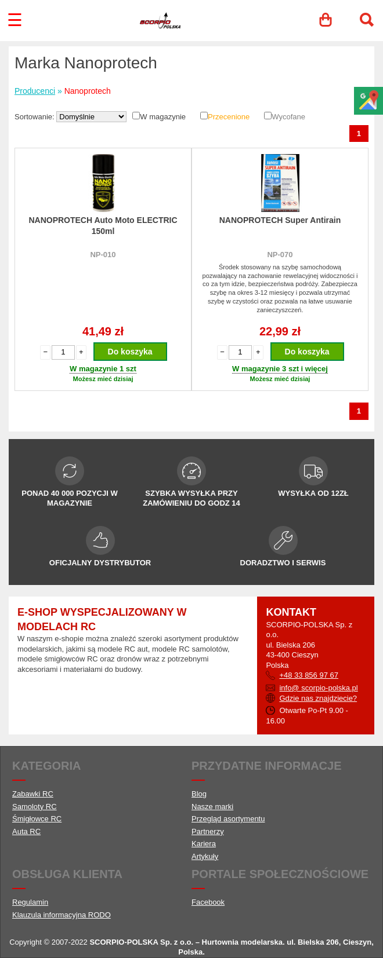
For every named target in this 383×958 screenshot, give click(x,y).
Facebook (208, 902)
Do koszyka (130, 351)
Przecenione (229, 116)
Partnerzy (208, 831)
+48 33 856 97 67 (308, 675)
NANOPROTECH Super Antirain (280, 220)
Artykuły (205, 856)
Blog (199, 793)
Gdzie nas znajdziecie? (318, 698)
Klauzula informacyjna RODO (61, 915)
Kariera (204, 843)
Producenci (35, 91)
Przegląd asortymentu (228, 818)
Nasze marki (212, 806)
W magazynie (163, 116)
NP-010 (102, 254)
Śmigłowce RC (37, 818)
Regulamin (30, 902)
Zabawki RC (32, 793)
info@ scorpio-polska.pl (318, 687)
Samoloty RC (34, 806)
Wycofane (288, 116)
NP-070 (279, 254)
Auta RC (26, 831)
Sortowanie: (35, 116)
